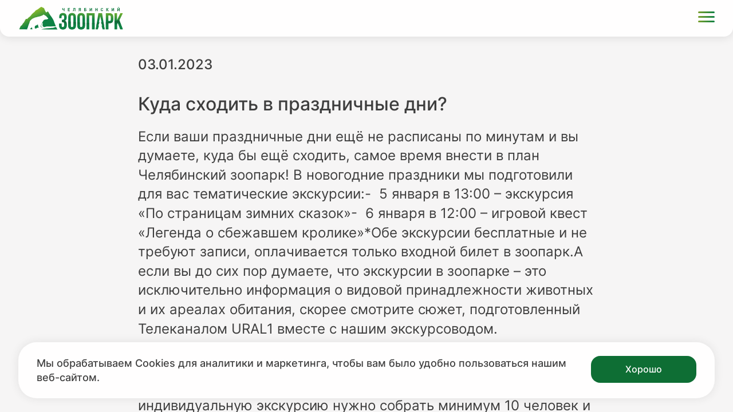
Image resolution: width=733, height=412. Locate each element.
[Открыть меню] (706, 19)
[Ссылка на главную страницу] (71, 18)
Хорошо (643, 369)
